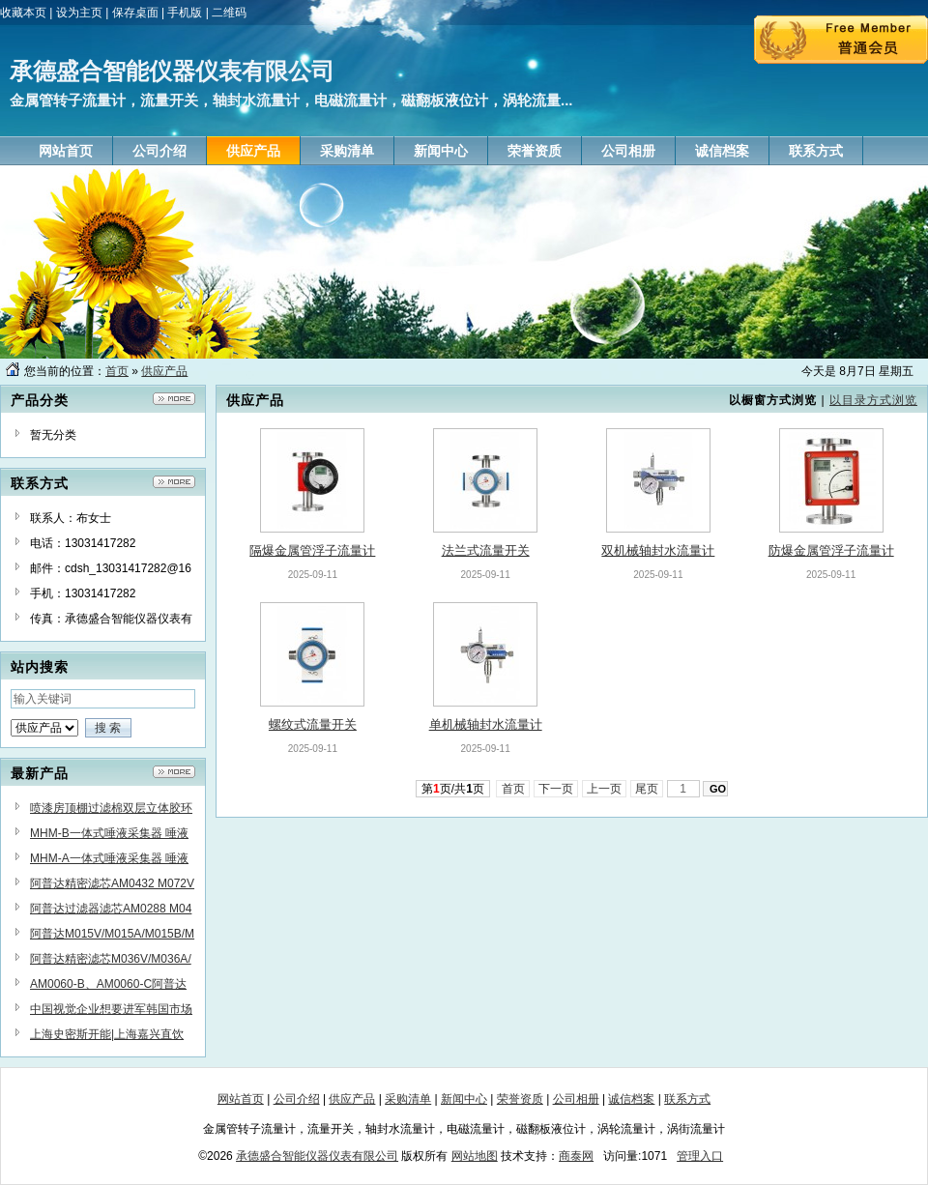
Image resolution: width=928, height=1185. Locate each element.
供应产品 (164, 371)
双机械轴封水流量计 (657, 550)
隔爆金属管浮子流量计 (312, 550)
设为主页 (79, 12)
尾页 (647, 788)
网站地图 (474, 1156)
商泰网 (576, 1156)
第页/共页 (452, 788)
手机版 (184, 12)
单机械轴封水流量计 (485, 724)
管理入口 (700, 1156)
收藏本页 (23, 12)
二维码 (229, 12)
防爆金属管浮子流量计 (831, 550)
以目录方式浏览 (873, 400)
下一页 (556, 788)
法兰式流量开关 (486, 550)
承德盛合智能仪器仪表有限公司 (317, 1156)
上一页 (604, 788)
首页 (117, 371)
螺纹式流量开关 (313, 724)
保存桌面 (135, 12)
